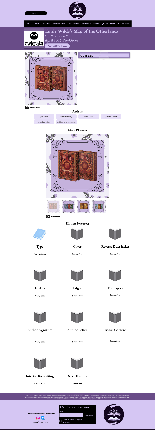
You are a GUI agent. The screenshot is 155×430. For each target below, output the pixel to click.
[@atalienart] (44, 116)
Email (61, 411)
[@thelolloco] (88, 116)
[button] (36, 23)
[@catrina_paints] (44, 121)
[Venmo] (43, 418)
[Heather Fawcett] (65, 35)
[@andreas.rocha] (111, 116)
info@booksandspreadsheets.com (41, 413)
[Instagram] (38, 418)
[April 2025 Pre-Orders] (57, 45)
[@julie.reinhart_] (66, 116)
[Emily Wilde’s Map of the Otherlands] (87, 31)
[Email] (70, 415)
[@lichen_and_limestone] (66, 121)
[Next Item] (105, 166)
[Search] (35, 13)
